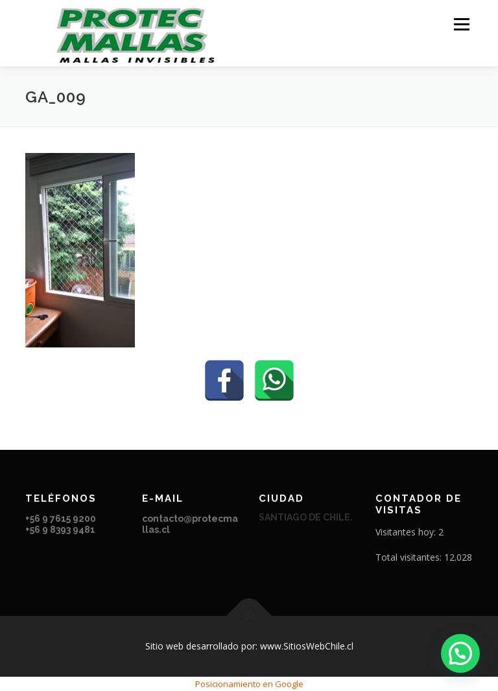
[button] (460, 653)
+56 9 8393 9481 (60, 529)
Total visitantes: (409, 557)
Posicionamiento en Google (249, 684)
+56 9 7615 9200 (61, 518)
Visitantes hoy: (406, 532)
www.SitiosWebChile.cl (306, 646)
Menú (461, 24)
